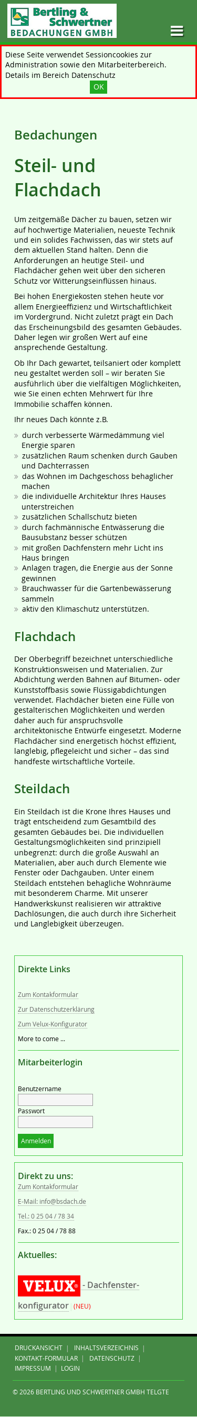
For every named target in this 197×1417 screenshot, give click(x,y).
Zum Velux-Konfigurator (52, 1024)
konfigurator (43, 1305)
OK (99, 87)
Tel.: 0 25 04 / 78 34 (46, 1216)
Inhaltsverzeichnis (106, 1348)
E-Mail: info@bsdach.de (52, 1201)
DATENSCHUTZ (111, 1358)
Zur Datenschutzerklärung (56, 1009)
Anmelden (36, 1141)
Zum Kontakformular (48, 995)
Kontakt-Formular (46, 1358)
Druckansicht (39, 1348)
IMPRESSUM (33, 1368)
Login (70, 1368)
